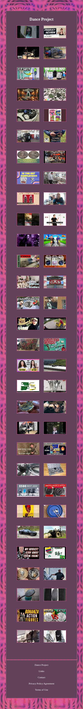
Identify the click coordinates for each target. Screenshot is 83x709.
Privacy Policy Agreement (41, 683)
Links (41, 671)
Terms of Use (41, 689)
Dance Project (41, 665)
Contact (41, 677)
